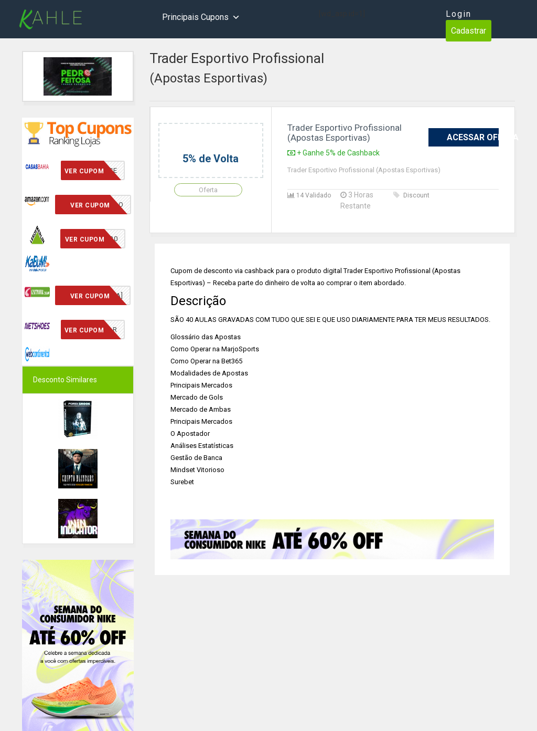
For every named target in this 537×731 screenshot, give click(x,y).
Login (458, 14)
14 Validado (309, 195)
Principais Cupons (201, 17)
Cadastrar (468, 31)
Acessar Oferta (473, 137)
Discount (411, 195)
